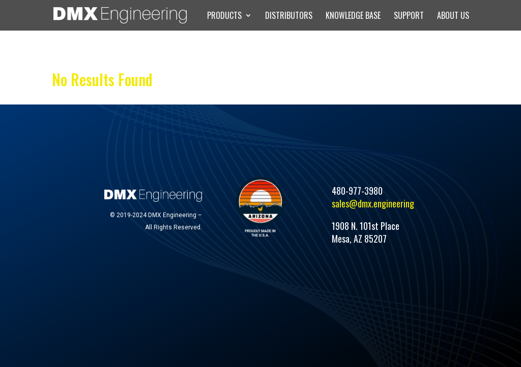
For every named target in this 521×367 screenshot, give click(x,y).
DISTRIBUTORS (288, 16)
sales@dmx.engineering (373, 203)
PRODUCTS (224, 16)
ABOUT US (453, 16)
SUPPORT (409, 16)
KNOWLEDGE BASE (353, 16)
